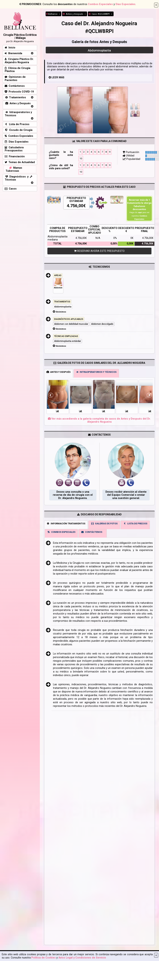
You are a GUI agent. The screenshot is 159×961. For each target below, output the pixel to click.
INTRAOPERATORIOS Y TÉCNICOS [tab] (96, 372)
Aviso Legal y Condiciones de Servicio (82, 957)
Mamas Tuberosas (14, 169)
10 (81, 158)
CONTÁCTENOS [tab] (91, 532)
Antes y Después (73, 14)
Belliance (52, 14)
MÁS (61, 77)
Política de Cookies (43, 957)
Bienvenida (13, 53)
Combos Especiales (100, 4)
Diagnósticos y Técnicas (18, 178)
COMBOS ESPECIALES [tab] (61, 532)
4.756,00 (75, 205)
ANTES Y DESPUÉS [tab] (58, 372)
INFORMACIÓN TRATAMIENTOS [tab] (66, 523)
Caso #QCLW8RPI (99, 14)
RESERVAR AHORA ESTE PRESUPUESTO (99, 251)
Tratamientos (15, 97)
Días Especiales (125, 4)
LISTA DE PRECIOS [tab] (135, 523)
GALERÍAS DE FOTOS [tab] (104, 523)
